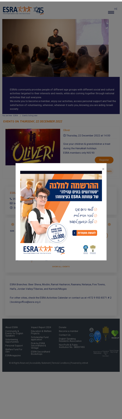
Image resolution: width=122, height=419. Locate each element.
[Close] (103, 168)
